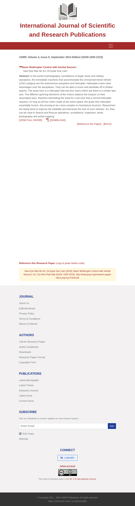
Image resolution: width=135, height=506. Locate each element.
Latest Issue (25, 395)
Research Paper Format (32, 357)
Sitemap (23, 438)
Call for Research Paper (32, 341)
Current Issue (26, 400)
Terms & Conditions (29, 318)
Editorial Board (27, 308)
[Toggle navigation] (111, 46)
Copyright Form (27, 362)
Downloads (25, 352)
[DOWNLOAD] (58, 120)
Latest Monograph (29, 380)
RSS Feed (26, 433)
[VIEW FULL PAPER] (30, 120)
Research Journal (28, 390)
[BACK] (107, 124)
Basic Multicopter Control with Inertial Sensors (49, 67)
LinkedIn (67, 457)
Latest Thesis (26, 385)
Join (111, 425)
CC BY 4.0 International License (81, 479)
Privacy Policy (26, 313)
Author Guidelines (28, 347)
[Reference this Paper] (89, 124)
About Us (24, 303)
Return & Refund (28, 323)
